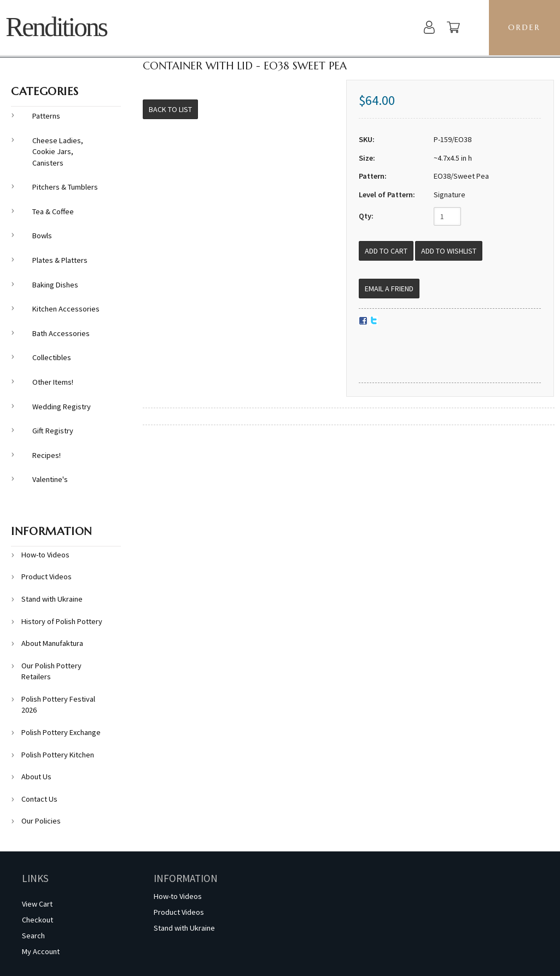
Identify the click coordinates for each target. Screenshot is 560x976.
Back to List (170, 109)
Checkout (37, 920)
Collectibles (51, 357)
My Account (41, 951)
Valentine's (50, 479)
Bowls (42, 235)
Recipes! (46, 455)
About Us (36, 776)
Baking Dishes (55, 285)
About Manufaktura (52, 643)
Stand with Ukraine (52, 599)
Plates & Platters (60, 260)
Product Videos (46, 576)
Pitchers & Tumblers (65, 187)
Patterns (46, 116)
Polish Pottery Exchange (61, 732)
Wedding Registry (61, 406)
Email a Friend (389, 288)
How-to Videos (45, 555)
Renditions (56, 27)
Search (33, 935)
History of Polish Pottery (61, 621)
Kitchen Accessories (66, 309)
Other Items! (52, 382)
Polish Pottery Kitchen (57, 755)
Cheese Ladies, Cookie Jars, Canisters (57, 152)
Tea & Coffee (53, 211)
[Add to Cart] (386, 251)
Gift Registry (52, 431)
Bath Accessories (61, 333)
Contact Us (39, 799)
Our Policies (41, 821)
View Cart (37, 904)
